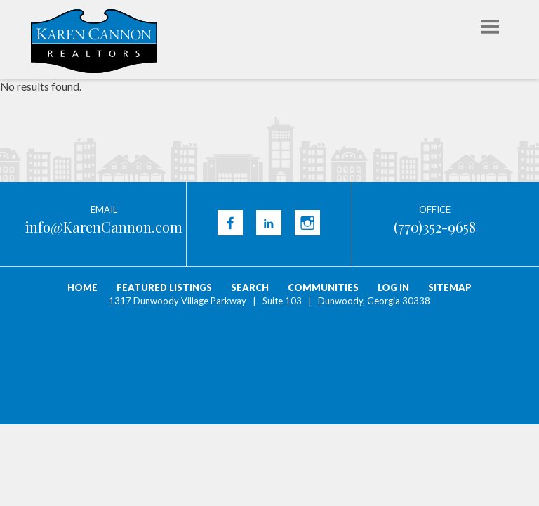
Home (82, 287)
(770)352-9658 (435, 226)
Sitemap (450, 287)
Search (250, 287)
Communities (323, 287)
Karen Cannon (94, 41)
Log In (393, 287)
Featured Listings (164, 287)
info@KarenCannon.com (103, 226)
